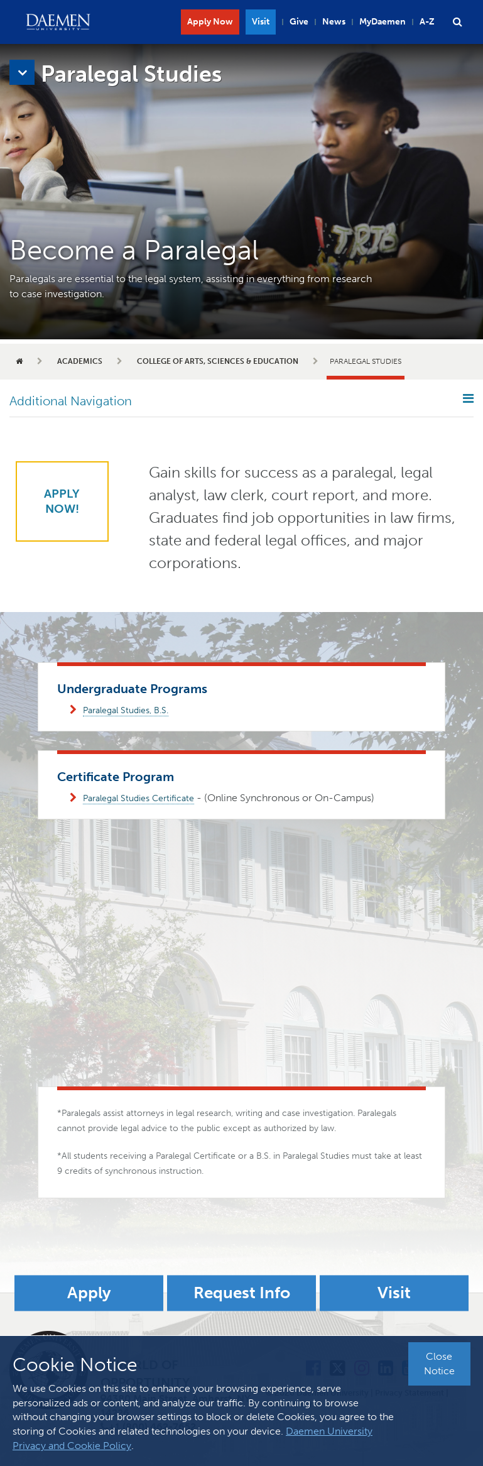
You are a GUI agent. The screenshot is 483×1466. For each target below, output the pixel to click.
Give (299, 21)
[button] (457, 22)
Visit (260, 21)
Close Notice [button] (439, 1363)
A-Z (427, 21)
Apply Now (210, 21)
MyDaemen (382, 21)
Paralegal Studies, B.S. (125, 710)
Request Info (241, 1293)
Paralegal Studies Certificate (138, 798)
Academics (79, 361)
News (333, 21)
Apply (89, 1293)
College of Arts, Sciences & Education (217, 361)
